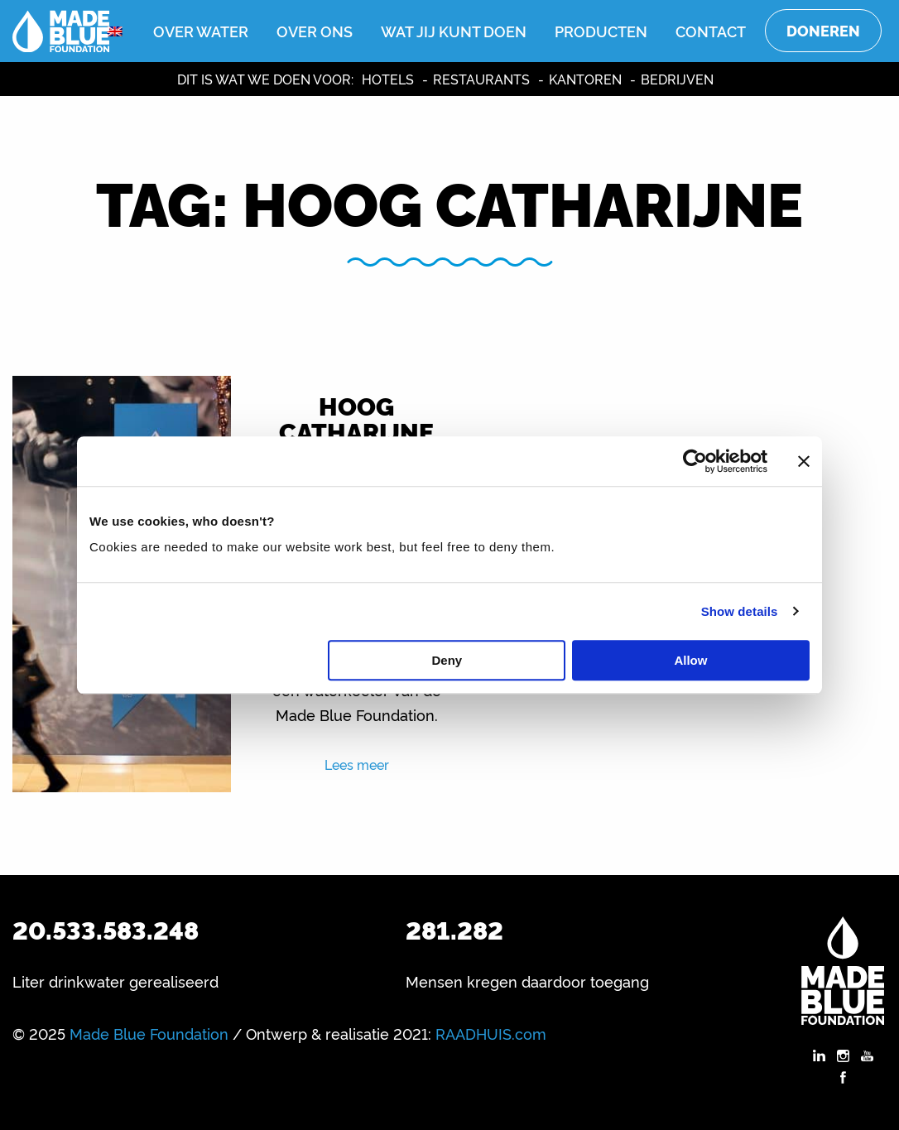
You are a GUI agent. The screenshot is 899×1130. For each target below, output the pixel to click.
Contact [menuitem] (710, 31)
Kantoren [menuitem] (585, 79)
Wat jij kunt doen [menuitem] (453, 31)
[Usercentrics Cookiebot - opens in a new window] (695, 461)
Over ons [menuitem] (314, 31)
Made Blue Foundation (149, 1033)
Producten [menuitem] (601, 31)
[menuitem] (115, 31)
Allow (690, 660)
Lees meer (357, 764)
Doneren (823, 30)
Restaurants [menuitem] (481, 79)
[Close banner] (804, 461)
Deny (447, 660)
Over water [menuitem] (200, 31)
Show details (739, 611)
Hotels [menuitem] (388, 79)
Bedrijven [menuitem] (677, 79)
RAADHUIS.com (490, 1033)
